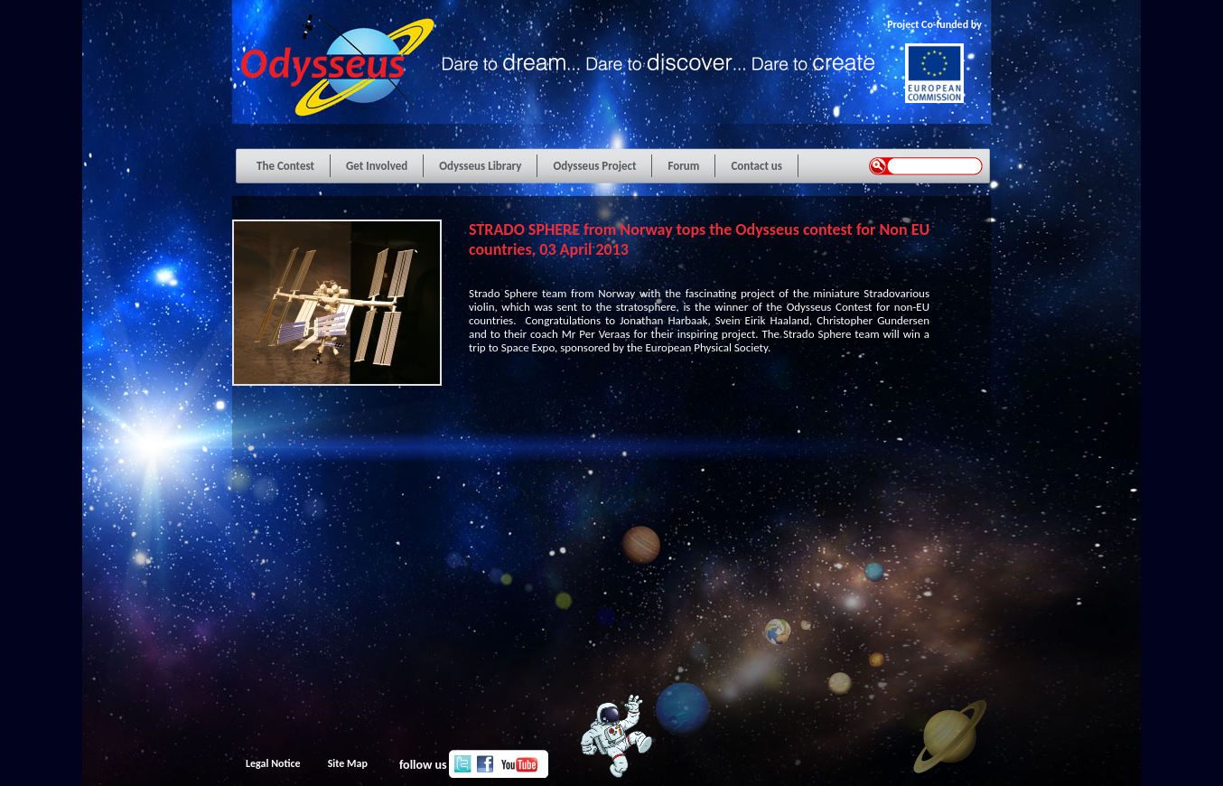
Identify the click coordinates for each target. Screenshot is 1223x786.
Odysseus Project (594, 166)
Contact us (756, 166)
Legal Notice (273, 763)
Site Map (348, 763)
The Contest (285, 166)
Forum (683, 166)
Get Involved (376, 166)
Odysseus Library (480, 166)
